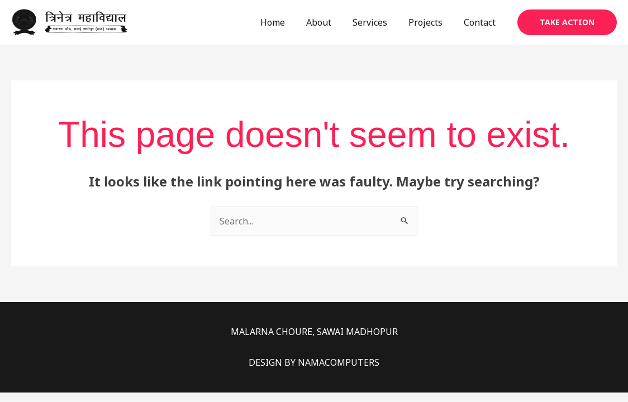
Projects (430, 22)
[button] (567, 22)
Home (287, 22)
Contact (481, 22)
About (330, 22)
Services (378, 22)
